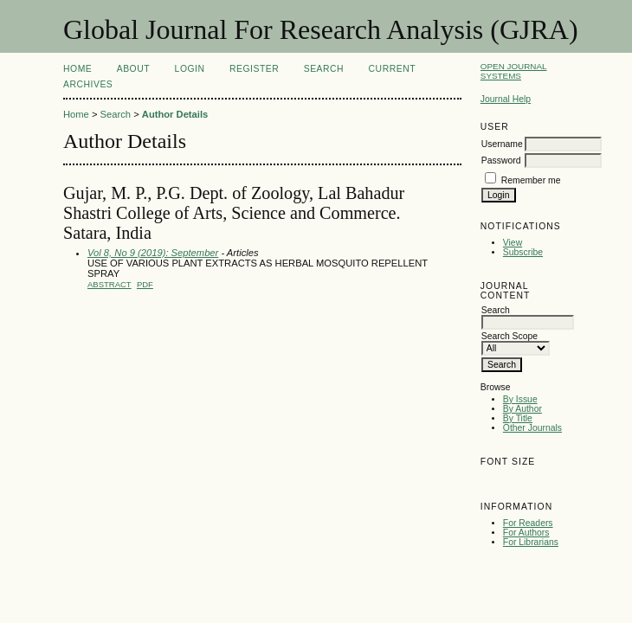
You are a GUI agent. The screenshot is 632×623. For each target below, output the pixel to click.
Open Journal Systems (513, 70)
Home (77, 69)
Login (190, 69)
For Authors (526, 532)
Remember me (531, 180)
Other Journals (532, 428)
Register (254, 69)
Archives (88, 84)
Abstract (109, 284)
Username (502, 144)
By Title (517, 418)
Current (392, 69)
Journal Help (505, 99)
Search (324, 69)
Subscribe (523, 252)
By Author (522, 409)
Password (501, 160)
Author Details (175, 114)
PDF (145, 284)
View (512, 242)
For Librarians (530, 542)
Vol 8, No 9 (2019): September (152, 252)
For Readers (528, 523)
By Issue (520, 399)
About (133, 69)
